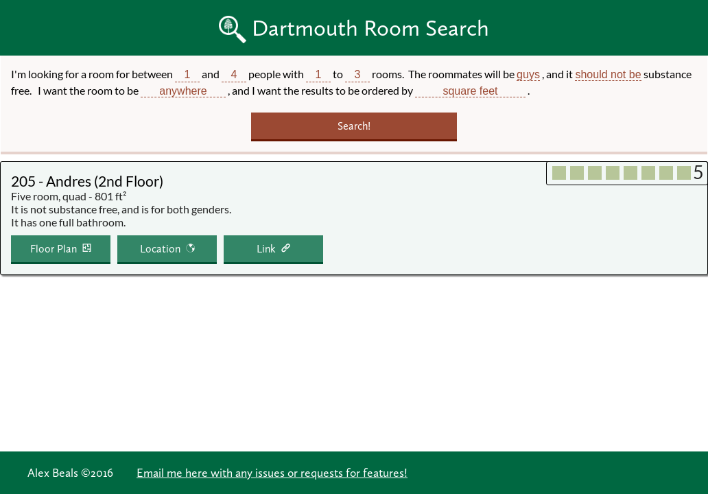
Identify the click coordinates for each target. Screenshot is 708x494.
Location (160, 248)
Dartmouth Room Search (370, 28)
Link (266, 248)
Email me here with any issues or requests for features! (272, 472)
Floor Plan (53, 248)
